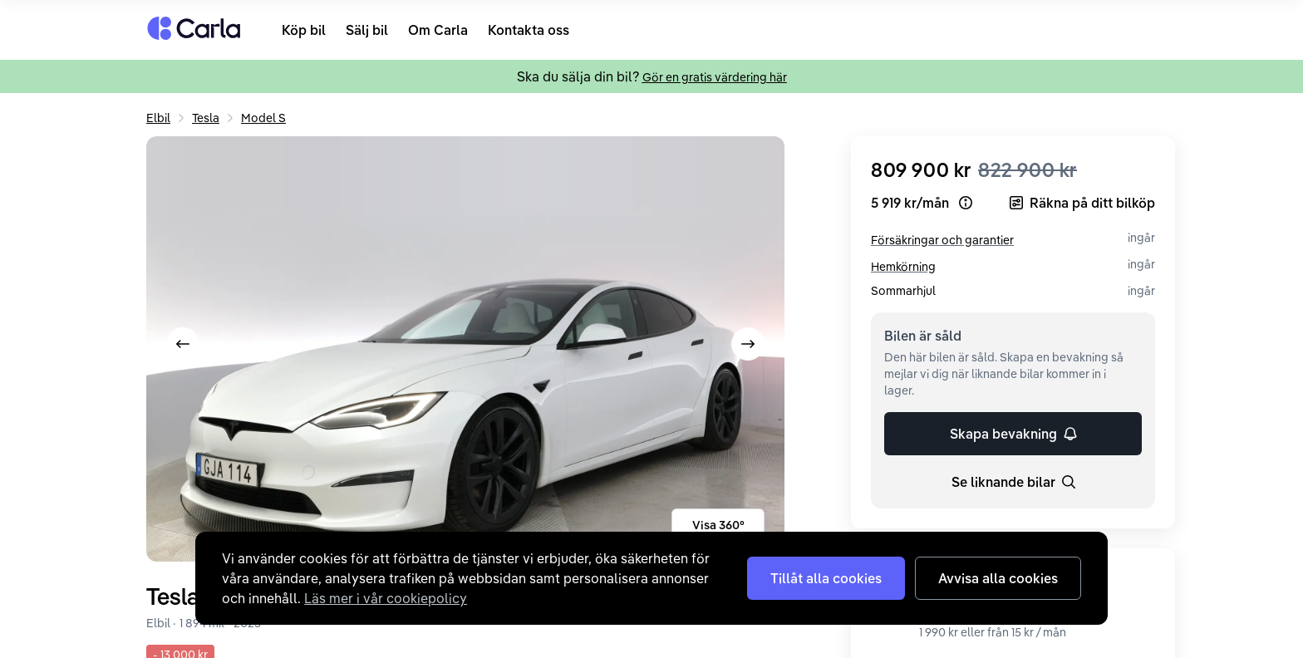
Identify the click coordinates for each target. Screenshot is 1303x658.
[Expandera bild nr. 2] (465, 349)
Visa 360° (718, 525)
